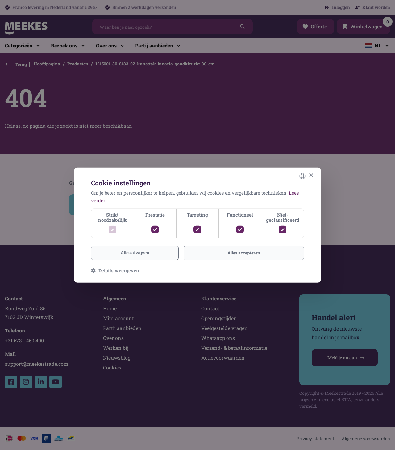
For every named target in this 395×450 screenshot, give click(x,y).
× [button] (311, 175)
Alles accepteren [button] (243, 253)
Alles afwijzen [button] (135, 252)
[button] (115, 270)
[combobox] (302, 176)
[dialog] (197, 225)
